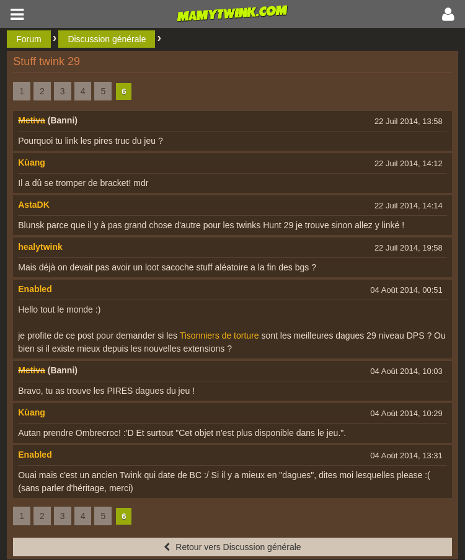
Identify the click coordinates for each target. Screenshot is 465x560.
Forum (28, 39)
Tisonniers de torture (219, 335)
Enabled (34, 289)
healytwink (40, 247)
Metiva (31, 120)
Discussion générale (107, 39)
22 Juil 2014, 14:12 (408, 163)
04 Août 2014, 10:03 (406, 371)
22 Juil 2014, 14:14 (408, 205)
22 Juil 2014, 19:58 (408, 247)
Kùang (31, 162)
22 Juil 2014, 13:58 (408, 121)
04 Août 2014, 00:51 (406, 290)
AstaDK (34, 205)
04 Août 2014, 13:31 (406, 455)
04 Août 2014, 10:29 (406, 413)
